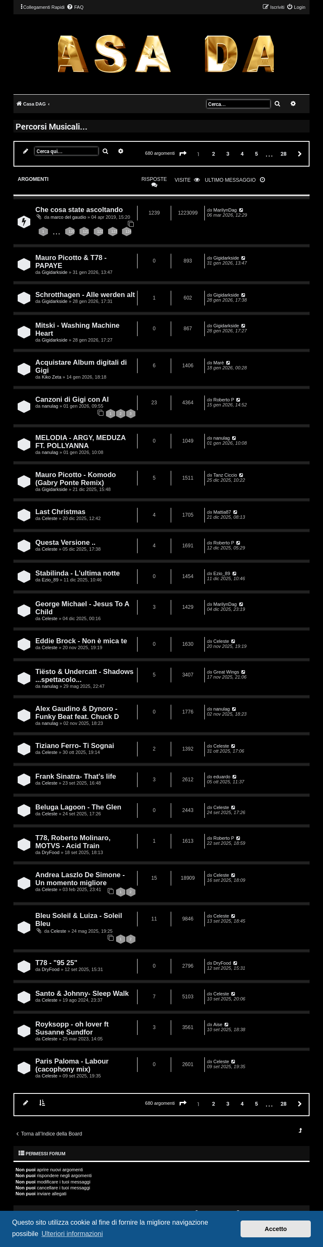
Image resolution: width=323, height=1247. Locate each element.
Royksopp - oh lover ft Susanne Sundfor (72, 1028)
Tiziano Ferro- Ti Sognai (74, 745)
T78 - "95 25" (56, 962)
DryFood (50, 852)
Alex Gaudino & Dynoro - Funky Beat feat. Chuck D (77, 712)
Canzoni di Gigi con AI (72, 399)
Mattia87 (222, 512)
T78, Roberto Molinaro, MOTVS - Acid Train (73, 841)
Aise (217, 1024)
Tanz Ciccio (225, 475)
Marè (218, 362)
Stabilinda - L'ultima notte (77, 573)
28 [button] (283, 153)
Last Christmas (60, 511)
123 (114, 231)
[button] (183, 154)
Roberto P (223, 399)
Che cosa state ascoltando (79, 209)
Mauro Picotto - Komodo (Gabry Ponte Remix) (75, 478)
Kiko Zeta (51, 376)
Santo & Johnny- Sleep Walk (82, 993)
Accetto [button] (276, 1229)
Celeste (49, 518)
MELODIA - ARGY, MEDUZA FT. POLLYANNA (80, 441)
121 (86, 231)
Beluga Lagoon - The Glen (78, 807)
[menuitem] (74, 7)
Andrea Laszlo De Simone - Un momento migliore (80, 878)
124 (128, 231)
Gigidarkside (54, 272)
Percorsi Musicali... (51, 126)
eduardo (221, 776)
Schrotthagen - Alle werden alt (85, 294)
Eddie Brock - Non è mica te (81, 641)
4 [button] (242, 153)
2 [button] (213, 153)
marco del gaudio (68, 217)
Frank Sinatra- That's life (75, 776)
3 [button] (227, 153)
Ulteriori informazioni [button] (72, 1233)
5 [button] (256, 153)
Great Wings (226, 671)
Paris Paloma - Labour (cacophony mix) (72, 1065)
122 (100, 231)
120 (72, 231)
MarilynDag (225, 209)
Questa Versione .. (65, 542)
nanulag (50, 406)
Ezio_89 (50, 579)
